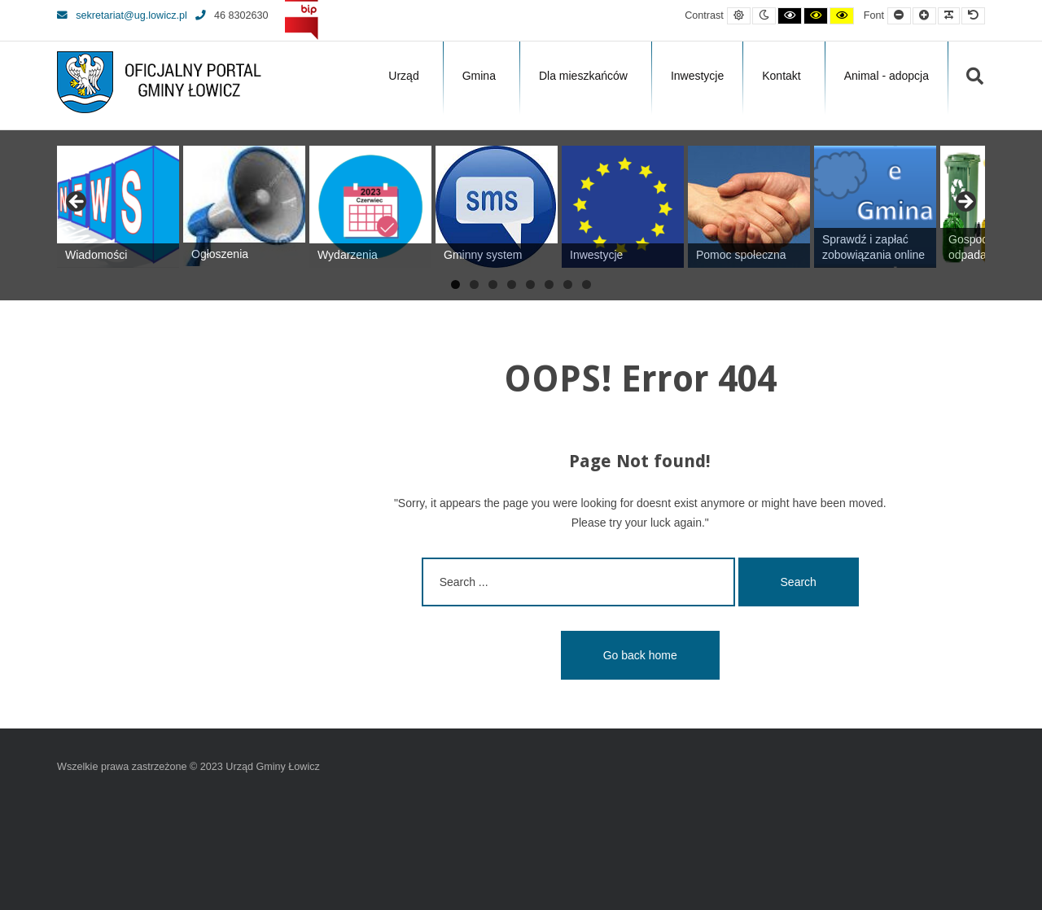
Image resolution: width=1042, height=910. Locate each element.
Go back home (640, 655)
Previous (77, 202)
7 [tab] (567, 284)
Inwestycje (697, 75)
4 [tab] (511, 284)
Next (964, 202)
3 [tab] (492, 284)
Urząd (403, 75)
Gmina (479, 75)
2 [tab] (474, 284)
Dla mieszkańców (583, 75)
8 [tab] (586, 284)
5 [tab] (530, 284)
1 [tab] (455, 284)
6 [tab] (549, 284)
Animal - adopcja (886, 75)
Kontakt (781, 75)
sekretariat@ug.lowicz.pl (122, 15)
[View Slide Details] (118, 207)
